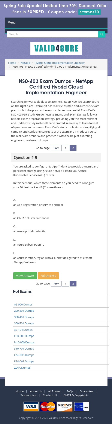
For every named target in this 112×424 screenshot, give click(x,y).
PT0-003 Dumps (24, 361)
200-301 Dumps (24, 311)
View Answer (25, 276)
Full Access (48, 276)
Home (12, 63)
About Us (36, 391)
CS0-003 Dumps (24, 336)
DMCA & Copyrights (75, 395)
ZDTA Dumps (22, 367)
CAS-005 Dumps (24, 355)
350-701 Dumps (24, 323)
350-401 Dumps (24, 317)
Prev (56, 148)
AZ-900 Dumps (23, 304)
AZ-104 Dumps (23, 330)
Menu (11, 22)
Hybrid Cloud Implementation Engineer (60, 63)
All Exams (54, 391)
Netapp (25, 63)
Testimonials (28, 395)
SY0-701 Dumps (24, 348)
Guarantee (86, 391)
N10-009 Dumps (24, 342)
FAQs (70, 391)
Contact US (50, 395)
